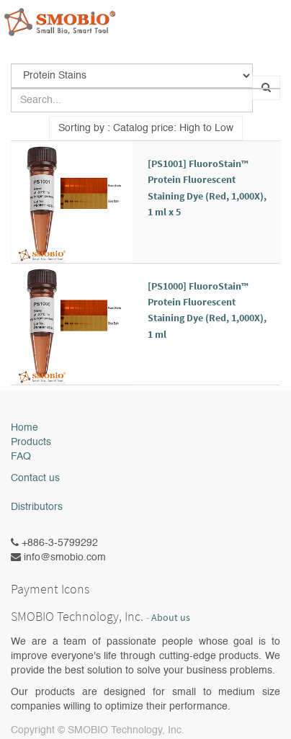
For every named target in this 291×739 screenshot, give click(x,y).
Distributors (37, 507)
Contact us (35, 478)
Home (24, 428)
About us (170, 618)
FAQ (21, 457)
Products (31, 442)
